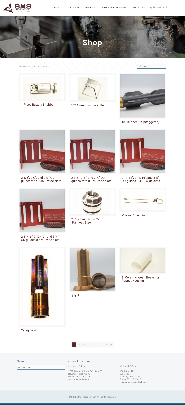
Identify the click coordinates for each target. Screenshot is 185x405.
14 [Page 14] (105, 344)
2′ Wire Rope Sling (134, 215)
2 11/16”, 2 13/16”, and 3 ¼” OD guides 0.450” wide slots (141, 179)
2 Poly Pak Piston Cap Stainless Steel (86, 220)
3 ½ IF (75, 295)
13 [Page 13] (100, 344)
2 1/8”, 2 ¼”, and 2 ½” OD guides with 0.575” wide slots (91, 179)
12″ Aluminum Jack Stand (89, 105)
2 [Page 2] (79, 344)
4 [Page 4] (89, 344)
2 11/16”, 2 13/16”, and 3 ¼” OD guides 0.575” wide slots (40, 238)
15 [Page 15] (111, 344)
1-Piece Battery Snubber (38, 104)
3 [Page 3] (84, 344)
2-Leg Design (30, 330)
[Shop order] (151, 66)
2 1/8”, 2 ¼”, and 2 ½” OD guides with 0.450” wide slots (41, 179)
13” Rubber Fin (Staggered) (140, 122)
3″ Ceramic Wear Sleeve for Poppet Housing (140, 279)
